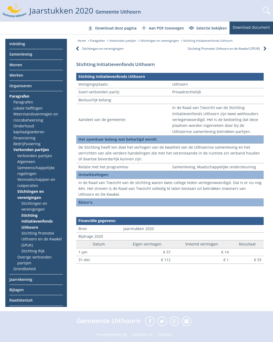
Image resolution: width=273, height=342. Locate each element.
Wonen (15, 64)
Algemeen (26, 161)
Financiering (24, 137)
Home (82, 41)
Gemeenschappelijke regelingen (36, 170)
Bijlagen (16, 289)
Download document (251, 27)
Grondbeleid (24, 268)
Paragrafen (19, 96)
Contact (164, 334)
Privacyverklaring (112, 334)
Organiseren (20, 85)
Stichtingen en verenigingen (30, 194)
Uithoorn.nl (142, 334)
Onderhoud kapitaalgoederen (29, 128)
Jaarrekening (20, 279)
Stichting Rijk (33, 250)
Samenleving (20, 54)
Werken (16, 75)
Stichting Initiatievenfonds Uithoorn (37, 221)
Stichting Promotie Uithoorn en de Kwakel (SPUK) (41, 239)
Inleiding (17, 43)
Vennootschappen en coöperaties (36, 182)
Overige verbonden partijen (34, 260)
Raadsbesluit (21, 300)
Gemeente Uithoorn (109, 320)
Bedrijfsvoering (27, 143)
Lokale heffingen (28, 108)
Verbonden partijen (31, 149)
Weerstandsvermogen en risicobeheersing (35, 116)
